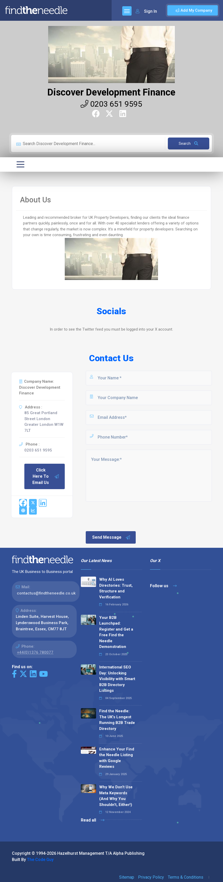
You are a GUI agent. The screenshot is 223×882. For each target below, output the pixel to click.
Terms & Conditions (185, 877)
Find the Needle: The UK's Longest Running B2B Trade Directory (117, 720)
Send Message (111, 537)
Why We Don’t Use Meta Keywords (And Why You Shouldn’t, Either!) (116, 796)
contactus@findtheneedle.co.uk (46, 593)
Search (188, 143)
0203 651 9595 (111, 103)
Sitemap (126, 877)
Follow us (163, 585)
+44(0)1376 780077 (35, 652)
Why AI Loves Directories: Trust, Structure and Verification (116, 588)
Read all (92, 820)
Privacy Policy (151, 877)
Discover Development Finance (111, 92)
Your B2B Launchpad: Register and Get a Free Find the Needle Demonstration (116, 632)
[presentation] (124, 516)
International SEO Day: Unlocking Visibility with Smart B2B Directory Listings (117, 679)
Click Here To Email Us (45, 476)
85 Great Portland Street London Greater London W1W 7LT (43, 422)
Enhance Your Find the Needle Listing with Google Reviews (116, 758)
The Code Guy (40, 859)
